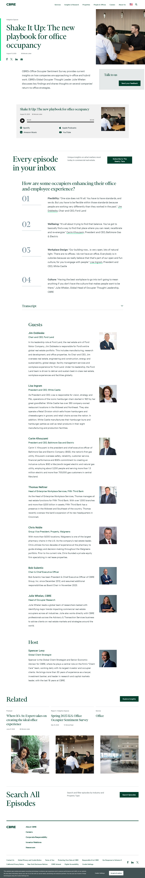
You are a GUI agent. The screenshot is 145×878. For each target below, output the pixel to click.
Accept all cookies (116, 873)
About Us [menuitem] (122, 4)
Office (100, 716)
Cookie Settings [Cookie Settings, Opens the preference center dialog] (100, 873)
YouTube (65, 132)
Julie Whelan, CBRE (39, 595)
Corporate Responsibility (36, 837)
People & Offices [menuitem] (100, 4)
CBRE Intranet (56, 864)
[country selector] (131, 4)
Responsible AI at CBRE (90, 860)
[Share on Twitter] (11, 59)
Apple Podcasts (67, 127)
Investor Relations (34, 842)
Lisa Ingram (96, 262)
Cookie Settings (87, 864)
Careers (29, 832)
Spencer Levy (36, 650)
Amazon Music (28, 132)
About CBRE (31, 826)
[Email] (21, 59)
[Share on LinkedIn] (16, 59)
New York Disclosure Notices (37, 864)
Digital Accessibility (72, 864)
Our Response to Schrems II (112, 860)
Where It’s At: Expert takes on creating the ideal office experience (26, 720)
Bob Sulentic (35, 567)
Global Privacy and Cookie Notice (29, 860)
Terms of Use (49, 860)
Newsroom (30, 847)
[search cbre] (136, 4)
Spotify (25, 127)
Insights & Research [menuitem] (71, 4)
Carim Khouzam (74, 232)
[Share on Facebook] (7, 59)
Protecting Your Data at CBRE (68, 860)
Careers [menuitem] (112, 4)
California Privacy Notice (15, 864)
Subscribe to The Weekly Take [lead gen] (120, 159)
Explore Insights (129, 699)
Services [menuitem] (58, 4)
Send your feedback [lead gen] (130, 83)
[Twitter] (137, 862)
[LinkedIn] (132, 862)
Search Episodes (129, 794)
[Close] (141, 872)
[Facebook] (127, 862)
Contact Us (10, 860)
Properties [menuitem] (86, 4)
